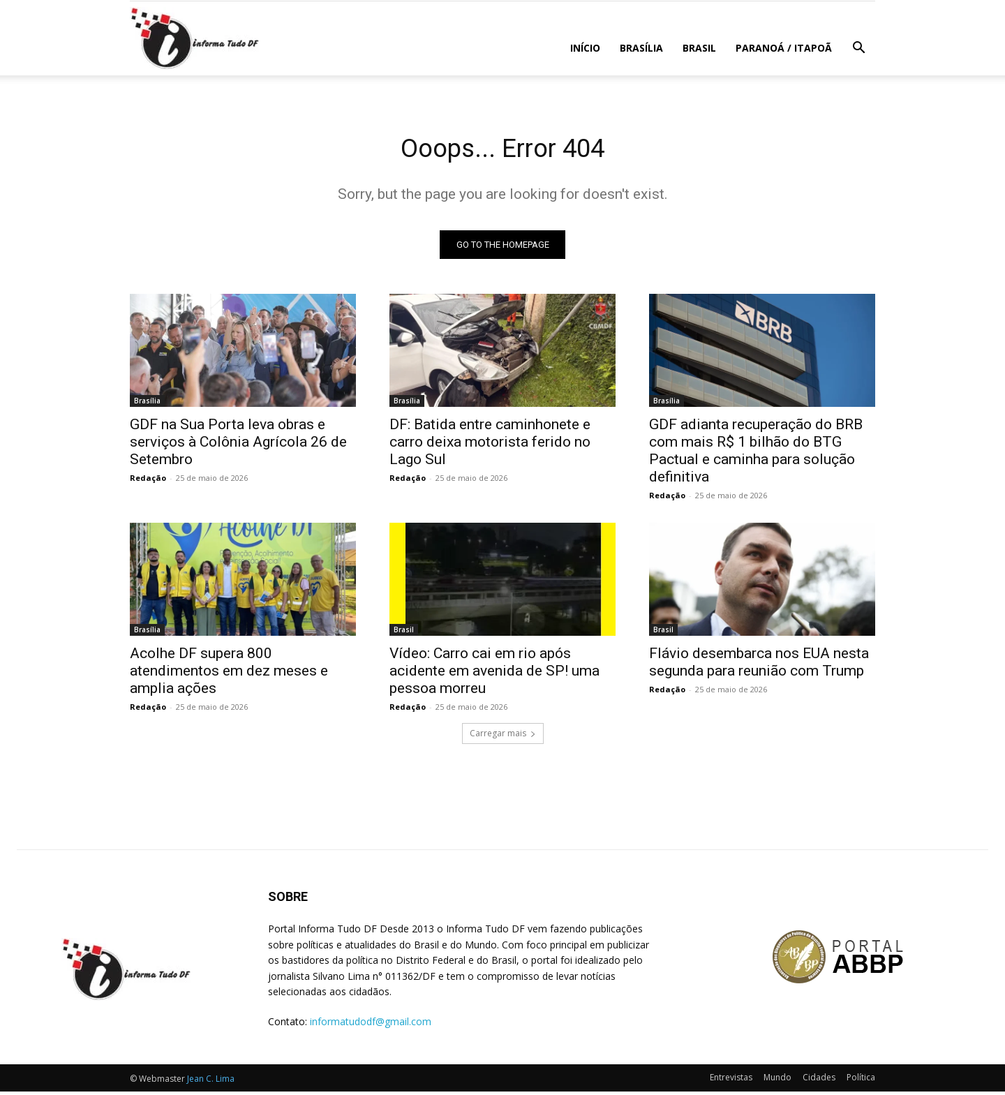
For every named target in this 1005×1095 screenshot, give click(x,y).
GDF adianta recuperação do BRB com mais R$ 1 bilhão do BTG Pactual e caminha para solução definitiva (756, 454)
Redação (148, 481)
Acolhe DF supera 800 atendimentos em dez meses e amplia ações (229, 674)
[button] (858, 49)
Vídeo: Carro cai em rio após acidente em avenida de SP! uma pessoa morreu (494, 674)
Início (585, 47)
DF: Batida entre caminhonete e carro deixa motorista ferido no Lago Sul (489, 445)
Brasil (699, 47)
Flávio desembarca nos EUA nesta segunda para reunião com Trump (759, 665)
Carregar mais (503, 737)
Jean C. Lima (210, 1082)
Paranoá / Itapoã (784, 47)
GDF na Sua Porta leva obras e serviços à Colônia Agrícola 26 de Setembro (238, 445)
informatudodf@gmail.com (370, 1024)
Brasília (641, 47)
